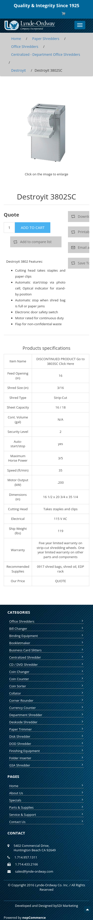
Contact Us (46, 822)
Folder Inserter (46, 758)
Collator (46, 693)
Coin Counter (46, 679)
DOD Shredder (46, 743)
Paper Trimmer (46, 729)
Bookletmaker (46, 643)
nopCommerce (34, 917)
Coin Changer (46, 671)
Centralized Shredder (46, 657)
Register (38, 13)
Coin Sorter (46, 686)
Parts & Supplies (46, 807)
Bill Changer (46, 628)
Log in (50, 13)
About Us (46, 793)
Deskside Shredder (46, 722)
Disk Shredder (46, 736)
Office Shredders (46, 621)
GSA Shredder (46, 765)
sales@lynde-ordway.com (34, 871)
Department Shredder (46, 715)
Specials (46, 800)
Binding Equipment (46, 636)
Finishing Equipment (46, 751)
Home (46, 786)
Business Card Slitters (46, 650)
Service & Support (46, 814)
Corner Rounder (46, 700)
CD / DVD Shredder (46, 664)
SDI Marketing (67, 905)
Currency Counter (46, 707)
